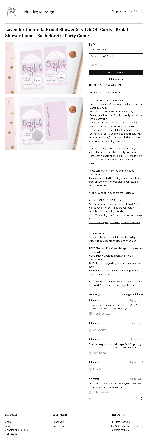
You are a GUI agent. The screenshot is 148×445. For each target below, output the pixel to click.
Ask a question (114, 85)
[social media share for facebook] (90, 85)
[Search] (142, 11)
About (123, 11)
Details (93, 92)
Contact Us (11, 433)
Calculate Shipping (98, 49)
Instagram (58, 426)
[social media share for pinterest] (101, 85)
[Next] (141, 398)
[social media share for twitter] (95, 85)
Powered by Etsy (120, 430)
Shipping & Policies (110, 92)
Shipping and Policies (16, 430)
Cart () (133, 11)
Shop (115, 11)
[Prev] (90, 399)
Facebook (58, 422)
